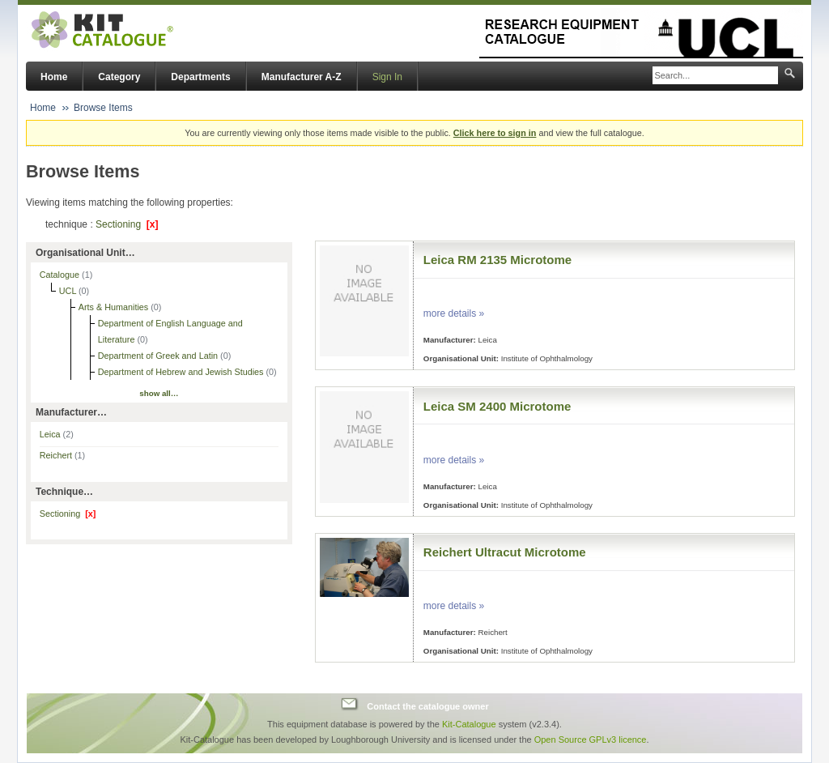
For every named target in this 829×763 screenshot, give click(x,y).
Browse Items (103, 107)
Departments (200, 77)
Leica (57, 434)
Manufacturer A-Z (301, 77)
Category (119, 77)
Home (53, 77)
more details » (453, 313)
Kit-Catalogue (469, 724)
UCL (69, 291)
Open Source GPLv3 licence (590, 739)
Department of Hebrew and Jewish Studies (182, 372)
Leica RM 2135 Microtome (497, 259)
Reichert (62, 455)
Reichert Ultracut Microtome (504, 552)
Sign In (387, 77)
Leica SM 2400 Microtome (497, 406)
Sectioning (127, 224)
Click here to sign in (495, 133)
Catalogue (61, 274)
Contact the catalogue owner (427, 706)
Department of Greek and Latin (159, 355)
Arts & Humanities (115, 307)
